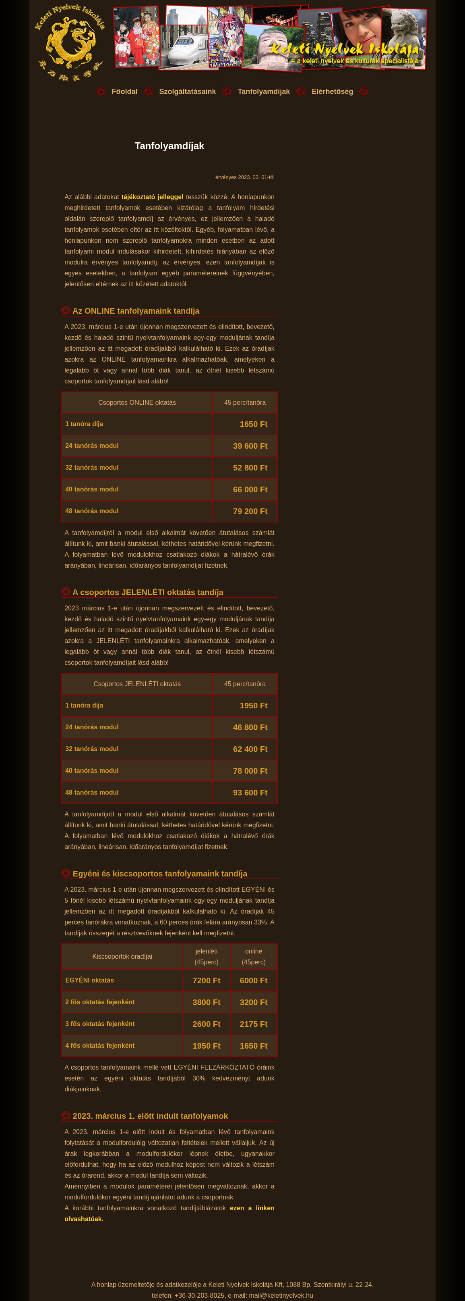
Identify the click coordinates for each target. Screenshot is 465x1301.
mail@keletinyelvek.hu (281, 1295)
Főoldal (125, 91)
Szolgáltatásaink (187, 91)
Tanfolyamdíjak (264, 91)
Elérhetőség (332, 91)
